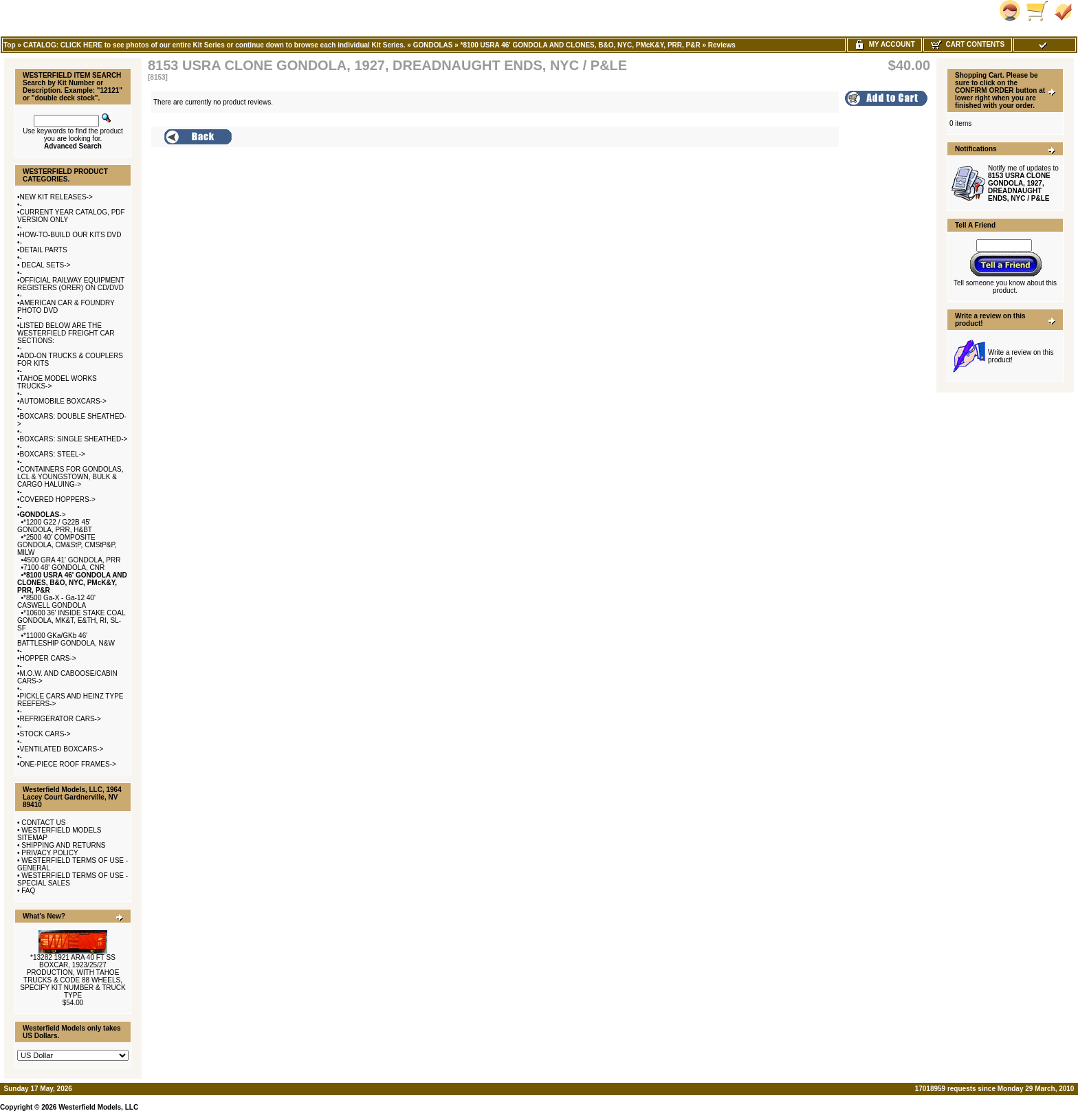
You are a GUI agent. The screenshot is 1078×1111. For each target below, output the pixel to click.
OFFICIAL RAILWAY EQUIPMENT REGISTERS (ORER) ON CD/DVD (70, 284)
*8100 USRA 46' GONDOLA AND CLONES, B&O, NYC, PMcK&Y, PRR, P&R (581, 45)
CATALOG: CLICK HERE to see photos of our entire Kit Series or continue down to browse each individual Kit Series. (214, 45)
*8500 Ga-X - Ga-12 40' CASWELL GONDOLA (56, 601)
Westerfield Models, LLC (98, 1107)
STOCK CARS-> (45, 734)
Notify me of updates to (1023, 183)
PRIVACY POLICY (49, 853)
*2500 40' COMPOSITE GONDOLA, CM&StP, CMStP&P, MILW (67, 545)
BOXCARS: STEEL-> (52, 454)
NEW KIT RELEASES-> (56, 197)
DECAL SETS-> (45, 265)
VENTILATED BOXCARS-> (62, 749)
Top (9, 45)
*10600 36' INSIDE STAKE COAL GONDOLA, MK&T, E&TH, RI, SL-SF (71, 620)
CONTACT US (43, 822)
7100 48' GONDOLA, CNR (63, 567)
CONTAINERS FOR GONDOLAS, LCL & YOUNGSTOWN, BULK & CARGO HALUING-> (70, 476)
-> (43, 514)
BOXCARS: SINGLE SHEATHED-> (74, 439)
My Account (884, 44)
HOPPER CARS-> (48, 658)
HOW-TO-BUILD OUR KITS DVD (71, 235)
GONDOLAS (433, 45)
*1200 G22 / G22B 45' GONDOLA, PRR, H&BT (54, 526)
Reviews (722, 45)
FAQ (28, 890)
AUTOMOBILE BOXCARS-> (63, 401)
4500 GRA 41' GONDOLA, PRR (71, 560)
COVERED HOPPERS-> (58, 499)
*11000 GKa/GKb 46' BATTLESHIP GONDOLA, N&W (66, 639)
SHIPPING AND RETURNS (63, 845)
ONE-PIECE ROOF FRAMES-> (68, 764)
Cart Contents (967, 44)
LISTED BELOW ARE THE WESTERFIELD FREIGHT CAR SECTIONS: (66, 333)
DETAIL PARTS (43, 250)
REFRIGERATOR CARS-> (60, 719)
